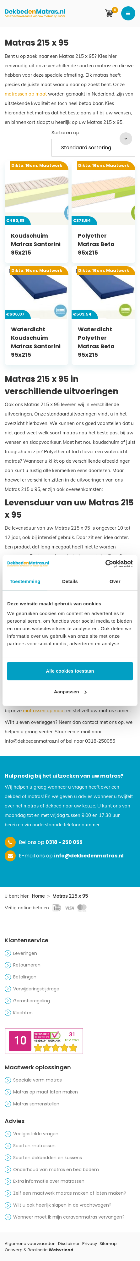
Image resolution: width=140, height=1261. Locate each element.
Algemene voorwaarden (30, 1244)
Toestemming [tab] (25, 581)
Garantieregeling (31, 1001)
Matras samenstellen (36, 1104)
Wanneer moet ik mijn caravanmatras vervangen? (69, 1217)
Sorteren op (65, 132)
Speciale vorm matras (37, 1080)
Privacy (89, 1244)
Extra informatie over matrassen (48, 1181)
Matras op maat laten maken (45, 1092)
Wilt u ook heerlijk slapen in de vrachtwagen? (62, 1205)
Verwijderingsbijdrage (36, 989)
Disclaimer (69, 1244)
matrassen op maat (26, 94)
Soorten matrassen (34, 1146)
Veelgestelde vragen (35, 1134)
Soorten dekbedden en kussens (47, 1157)
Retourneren (26, 965)
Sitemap (108, 1244)
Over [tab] (115, 581)
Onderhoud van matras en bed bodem (56, 1169)
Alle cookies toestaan (70, 671)
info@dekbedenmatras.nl (89, 855)
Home (38, 896)
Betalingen (24, 977)
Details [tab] (70, 581)
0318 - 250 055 (64, 842)
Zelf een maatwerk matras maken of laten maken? (69, 1193)
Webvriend (61, 1250)
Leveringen (25, 953)
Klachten (23, 1013)
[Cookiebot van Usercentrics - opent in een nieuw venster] (105, 564)
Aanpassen (70, 691)
